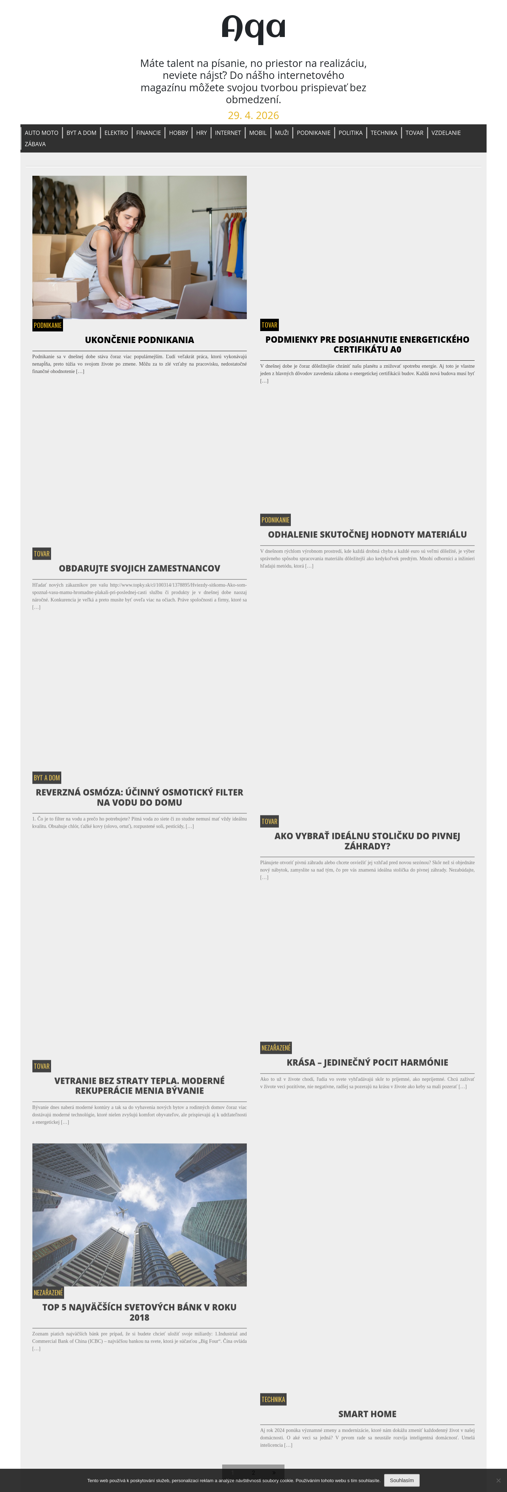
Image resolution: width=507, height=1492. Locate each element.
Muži (282, 133)
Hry (201, 133)
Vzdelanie (446, 133)
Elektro (116, 133)
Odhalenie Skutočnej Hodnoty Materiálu (367, 538)
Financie (148, 133)
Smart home (367, 1417)
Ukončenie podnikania (139, 340)
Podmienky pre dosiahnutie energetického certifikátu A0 (367, 344)
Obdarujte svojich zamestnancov (139, 572)
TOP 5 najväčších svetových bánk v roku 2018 (139, 1316)
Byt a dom (81, 133)
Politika (351, 133)
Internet (228, 133)
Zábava (35, 144)
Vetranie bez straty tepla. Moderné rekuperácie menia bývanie (140, 1089)
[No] (498, 1480)
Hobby (178, 133)
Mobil (258, 133)
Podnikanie (314, 133)
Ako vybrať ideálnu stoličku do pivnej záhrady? (368, 845)
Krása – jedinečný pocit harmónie (367, 1066)
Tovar (415, 133)
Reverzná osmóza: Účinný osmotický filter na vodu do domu (139, 801)
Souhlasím (402, 1480)
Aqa (253, 28)
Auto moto (41, 133)
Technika (384, 133)
